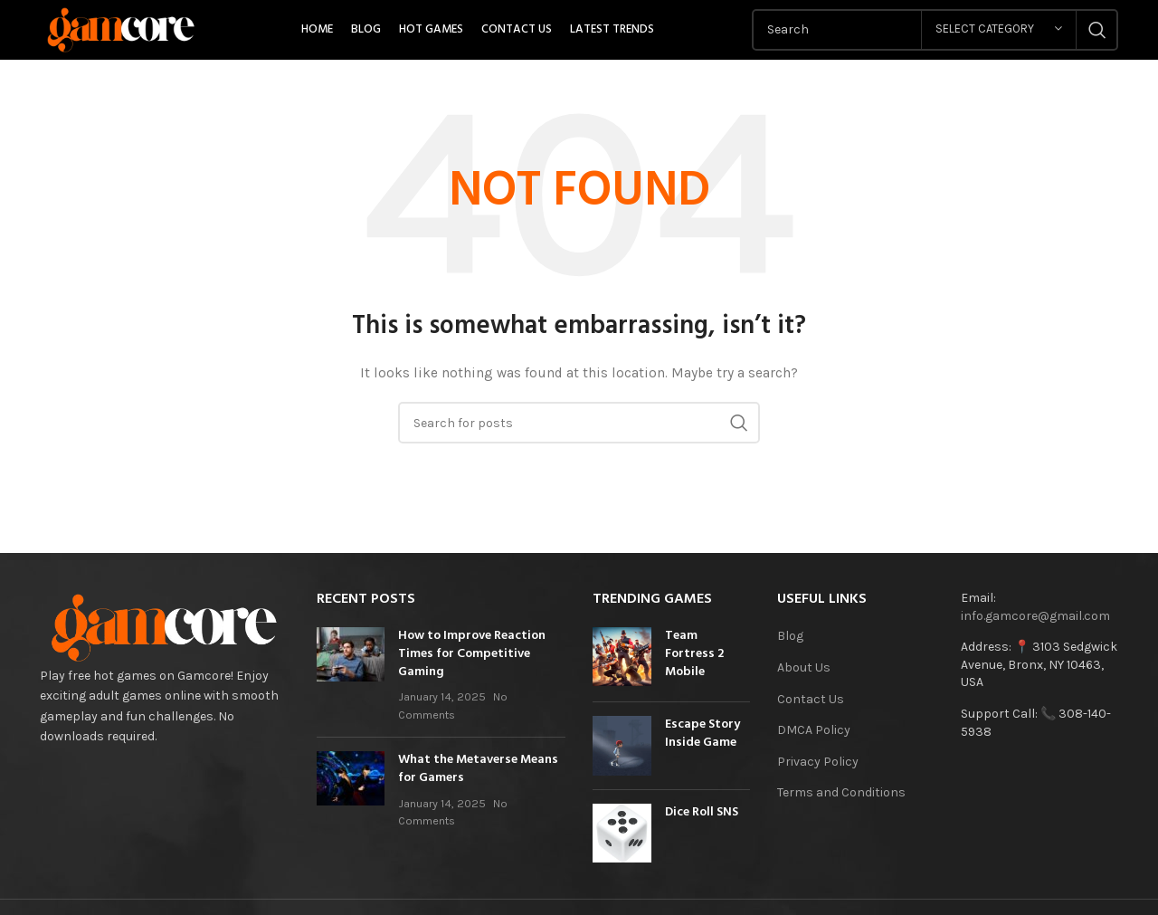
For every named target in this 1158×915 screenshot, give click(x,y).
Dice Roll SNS (701, 814)
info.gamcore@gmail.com (1035, 616)
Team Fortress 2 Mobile (694, 654)
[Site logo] (122, 28)
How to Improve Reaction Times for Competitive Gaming (472, 654)
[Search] (579, 423)
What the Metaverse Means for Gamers (478, 769)
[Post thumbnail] (350, 676)
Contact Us (810, 699)
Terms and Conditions (841, 793)
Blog (790, 636)
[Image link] (165, 626)
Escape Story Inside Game (702, 734)
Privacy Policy (818, 761)
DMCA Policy (813, 731)
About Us (804, 667)
